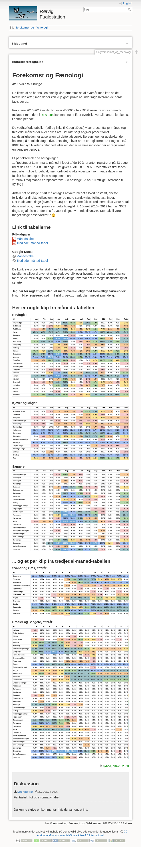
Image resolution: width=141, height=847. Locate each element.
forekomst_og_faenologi (32, 27)
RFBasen (47, 115)
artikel (117, 766)
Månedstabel (25, 239)
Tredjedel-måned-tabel (32, 243)
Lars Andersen (25, 791)
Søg (130, 9)
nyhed (107, 766)
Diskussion (26, 783)
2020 (125, 766)
